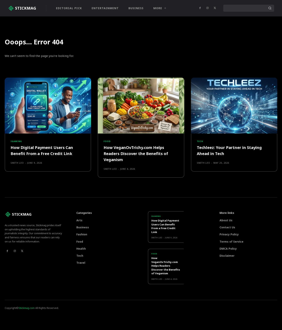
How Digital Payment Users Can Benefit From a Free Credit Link (45, 170)
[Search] (270, 8)
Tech (200, 160)
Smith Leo (17, 182)
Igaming (17, 160)
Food (107, 160)
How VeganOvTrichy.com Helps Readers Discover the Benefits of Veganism (139, 173)
